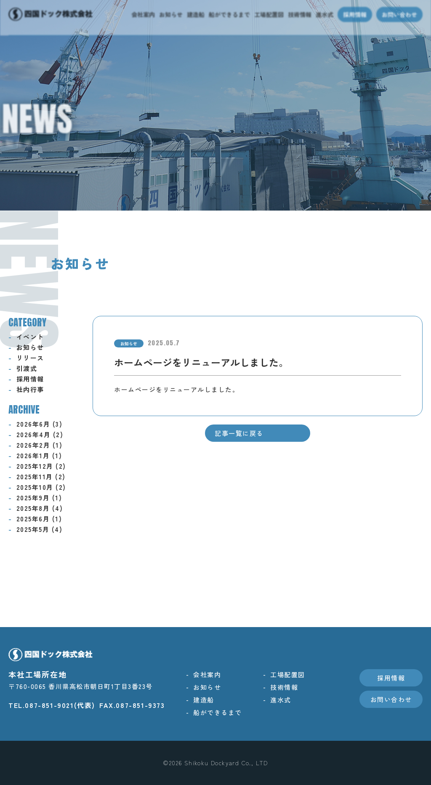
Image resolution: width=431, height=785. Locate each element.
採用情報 (30, 378)
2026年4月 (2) (40, 434)
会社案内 (207, 674)
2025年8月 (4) (39, 508)
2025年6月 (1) (39, 518)
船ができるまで (217, 712)
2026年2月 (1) (39, 445)
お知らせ (30, 347)
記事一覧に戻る (239, 433)
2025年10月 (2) (41, 487)
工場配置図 (287, 674)
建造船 (203, 699)
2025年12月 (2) (41, 466)
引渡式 (26, 368)
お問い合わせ (391, 699)
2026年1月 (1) (39, 455)
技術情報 (284, 687)
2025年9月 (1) (39, 497)
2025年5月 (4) (39, 529)
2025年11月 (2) (41, 476)
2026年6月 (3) (39, 423)
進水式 (280, 699)
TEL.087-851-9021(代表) (51, 705)
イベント (30, 336)
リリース (30, 357)
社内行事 (30, 389)
